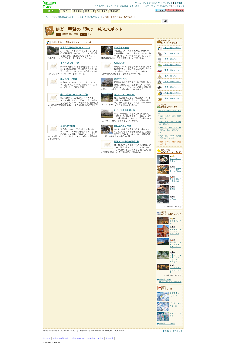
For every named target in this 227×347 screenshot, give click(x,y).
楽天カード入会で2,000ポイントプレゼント (154, 3)
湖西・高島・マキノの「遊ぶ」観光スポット (170, 123)
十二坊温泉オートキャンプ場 (74, 94)
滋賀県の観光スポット (67, 17)
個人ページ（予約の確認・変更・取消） (123, 6)
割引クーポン (90, 11)
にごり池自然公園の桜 (124, 110)
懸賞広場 (78, 11)
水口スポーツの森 (68, 79)
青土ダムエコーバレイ (124, 94)
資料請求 (110, 338)
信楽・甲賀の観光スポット (91, 17)
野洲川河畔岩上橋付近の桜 (126, 141)
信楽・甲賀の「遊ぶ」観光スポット (89, 29)
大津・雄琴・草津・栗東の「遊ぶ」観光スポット (170, 137)
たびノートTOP (49, 17)
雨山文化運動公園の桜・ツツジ (75, 47)
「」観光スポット (172, 48)
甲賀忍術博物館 (121, 47)
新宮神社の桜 (120, 79)
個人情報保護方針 (60, 338)
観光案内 (114, 11)
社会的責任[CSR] (78, 338)
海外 (65, 11)
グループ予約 (102, 11)
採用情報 (91, 338)
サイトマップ (178, 6)
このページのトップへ (174, 331)
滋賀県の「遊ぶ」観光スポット (169, 112)
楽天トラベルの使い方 (161, 6)
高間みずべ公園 (67, 126)
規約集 (100, 338)
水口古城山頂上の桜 (69, 63)
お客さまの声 (98, 6)
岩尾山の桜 (119, 63)
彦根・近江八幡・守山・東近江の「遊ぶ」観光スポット (170, 130)
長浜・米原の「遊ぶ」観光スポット (170, 117)
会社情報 (46, 338)
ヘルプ (146, 6)
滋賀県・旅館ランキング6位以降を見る (170, 281)
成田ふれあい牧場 (122, 126)
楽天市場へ (179, 3)
